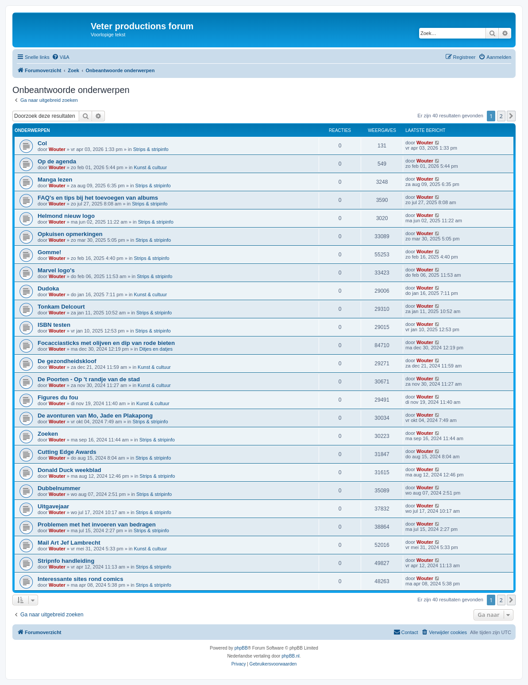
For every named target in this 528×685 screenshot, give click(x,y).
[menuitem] (60, 57)
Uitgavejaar (53, 506)
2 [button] (501, 116)
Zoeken (48, 433)
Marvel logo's (56, 270)
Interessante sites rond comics (80, 579)
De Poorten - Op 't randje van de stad (89, 379)
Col (42, 143)
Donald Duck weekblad (69, 470)
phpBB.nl (290, 656)
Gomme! (50, 252)
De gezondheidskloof (67, 361)
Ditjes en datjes (156, 349)
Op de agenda (57, 161)
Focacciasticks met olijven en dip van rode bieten (106, 343)
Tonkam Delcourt (61, 306)
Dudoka (48, 288)
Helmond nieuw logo (66, 216)
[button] (511, 116)
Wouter (57, 149)
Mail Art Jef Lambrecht (69, 542)
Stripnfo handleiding (66, 560)
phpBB (241, 648)
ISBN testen (54, 324)
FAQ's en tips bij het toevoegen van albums (98, 197)
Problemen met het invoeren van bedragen (97, 524)
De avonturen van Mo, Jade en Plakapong (95, 415)
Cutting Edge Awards (67, 452)
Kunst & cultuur (150, 167)
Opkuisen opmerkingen (70, 234)
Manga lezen (55, 179)
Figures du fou (58, 397)
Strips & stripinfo (151, 149)
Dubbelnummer (59, 488)
